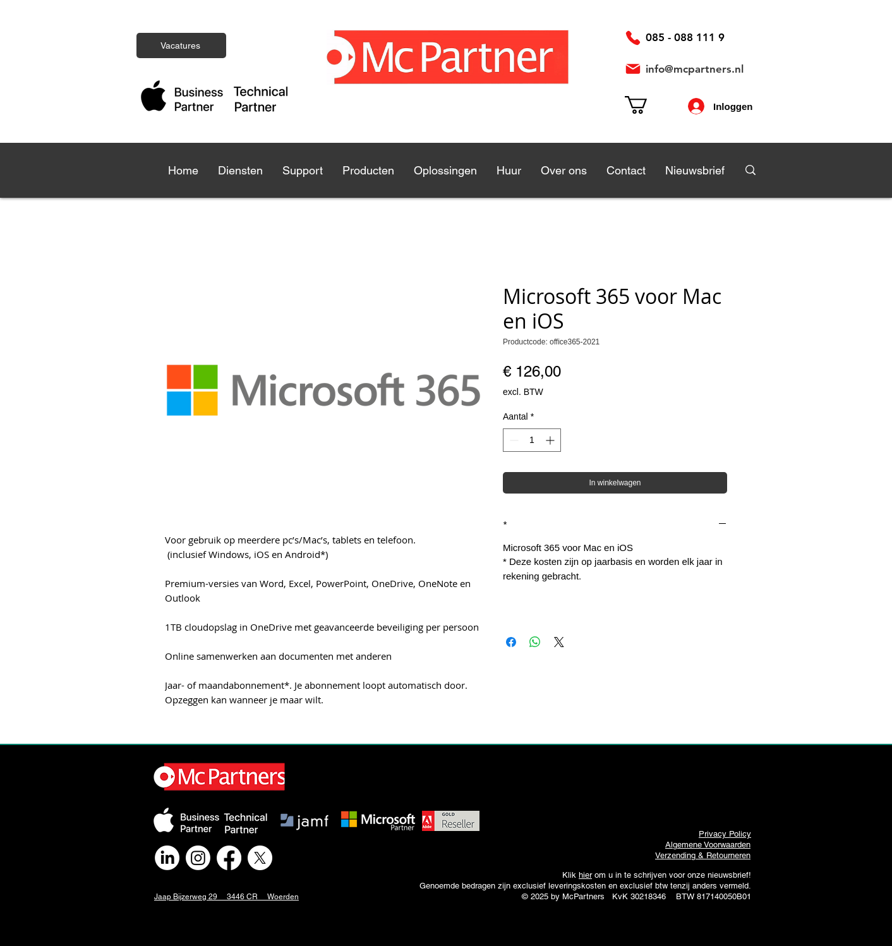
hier (585, 875)
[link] (646, 105)
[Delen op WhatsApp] (535, 642)
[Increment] (551, 440)
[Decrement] (513, 440)
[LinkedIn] (167, 858)
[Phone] (633, 38)
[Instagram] (198, 858)
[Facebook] (229, 858)
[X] (260, 858)
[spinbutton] (532, 440)
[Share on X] (559, 642)
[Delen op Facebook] (511, 642)
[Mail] (633, 69)
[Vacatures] (181, 45)
